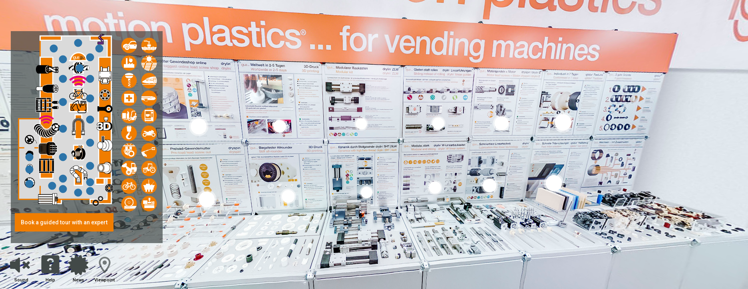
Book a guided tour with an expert (64, 222)
